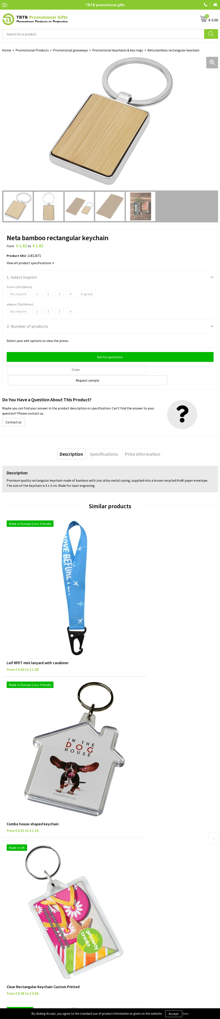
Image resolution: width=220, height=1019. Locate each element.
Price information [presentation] (142, 443)
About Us (118, 891)
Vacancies (119, 898)
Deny (186, 1013)
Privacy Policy (12, 898)
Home (6, 50)
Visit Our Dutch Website (129, 911)
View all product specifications (30, 263)
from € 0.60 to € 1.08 (23, 621)
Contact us (13, 411)
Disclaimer (10, 904)
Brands (7, 891)
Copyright (9, 918)
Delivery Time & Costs (128, 829)
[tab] (71, 442)
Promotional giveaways (70, 50)
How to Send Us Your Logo (131, 855)
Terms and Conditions (18, 911)
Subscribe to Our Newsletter (23, 924)
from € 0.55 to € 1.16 (131, 621)
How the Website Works (129, 836)
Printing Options (124, 842)
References (120, 904)
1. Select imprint (22, 277)
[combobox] (103, 34)
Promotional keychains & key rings (117, 50)
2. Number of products (27, 326)
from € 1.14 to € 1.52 (131, 747)
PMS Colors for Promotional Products (140, 849)
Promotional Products (32, 50)
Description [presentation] (71, 443)
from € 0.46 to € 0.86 (23, 747)
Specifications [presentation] (104, 443)
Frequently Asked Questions (132, 823)
